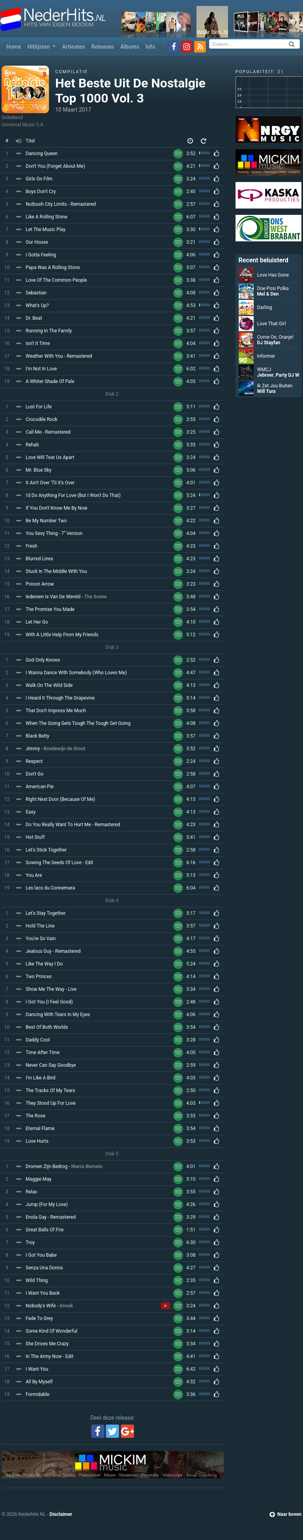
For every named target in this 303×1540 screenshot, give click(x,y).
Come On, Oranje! (275, 337)
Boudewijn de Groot (64, 748)
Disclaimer (60, 1514)
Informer (266, 356)
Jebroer (265, 375)
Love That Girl (271, 323)
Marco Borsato (86, 1166)
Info (150, 47)
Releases (102, 47)
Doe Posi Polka (273, 288)
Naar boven (285, 1514)
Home (15, 46)
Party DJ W (287, 375)
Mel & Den (268, 294)
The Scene (95, 596)
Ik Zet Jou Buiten (275, 386)
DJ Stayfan (269, 342)
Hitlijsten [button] (39, 47)
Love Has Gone (273, 275)
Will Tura (266, 391)
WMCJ (264, 369)
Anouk (66, 1306)
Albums (129, 47)
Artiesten (73, 47)
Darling (264, 307)
